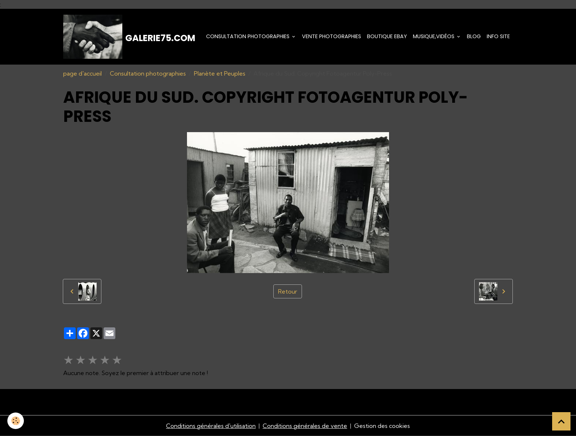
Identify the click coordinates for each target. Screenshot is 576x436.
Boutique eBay (387, 36)
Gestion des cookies (382, 425)
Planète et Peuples (219, 73)
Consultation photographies (248, 36)
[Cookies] (15, 421)
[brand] (129, 37)
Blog (474, 36)
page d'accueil (82, 73)
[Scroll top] (561, 421)
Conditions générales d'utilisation (211, 425)
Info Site (498, 36)
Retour (287, 291)
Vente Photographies (331, 36)
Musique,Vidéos (434, 36)
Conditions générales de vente (305, 425)
